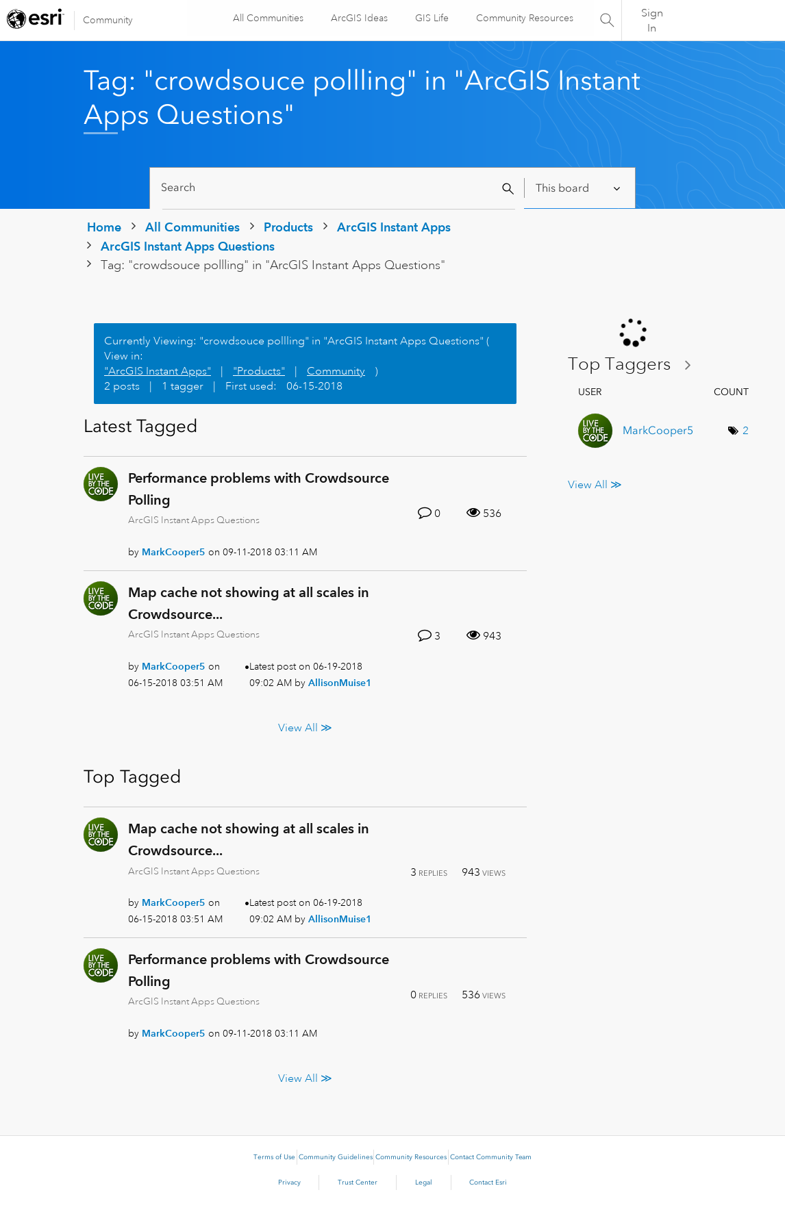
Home (104, 227)
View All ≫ (305, 728)
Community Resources (524, 18)
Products (288, 227)
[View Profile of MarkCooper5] (173, 552)
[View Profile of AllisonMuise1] (340, 682)
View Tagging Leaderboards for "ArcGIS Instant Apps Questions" (635, 364)
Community (108, 20)
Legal (423, 1182)
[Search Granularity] (579, 188)
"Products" (259, 371)
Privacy (289, 1182)
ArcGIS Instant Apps (394, 227)
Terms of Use (274, 1157)
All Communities (268, 18)
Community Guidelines (336, 1157)
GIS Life (432, 18)
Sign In (652, 20)
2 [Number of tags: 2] (746, 431)
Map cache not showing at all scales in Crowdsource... (248, 603)
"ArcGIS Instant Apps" (157, 371)
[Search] (338, 188)
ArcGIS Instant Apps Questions (188, 246)
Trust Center (357, 1182)
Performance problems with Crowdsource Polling (258, 489)
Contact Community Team (491, 1157)
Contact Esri (488, 1182)
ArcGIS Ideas (359, 18)
